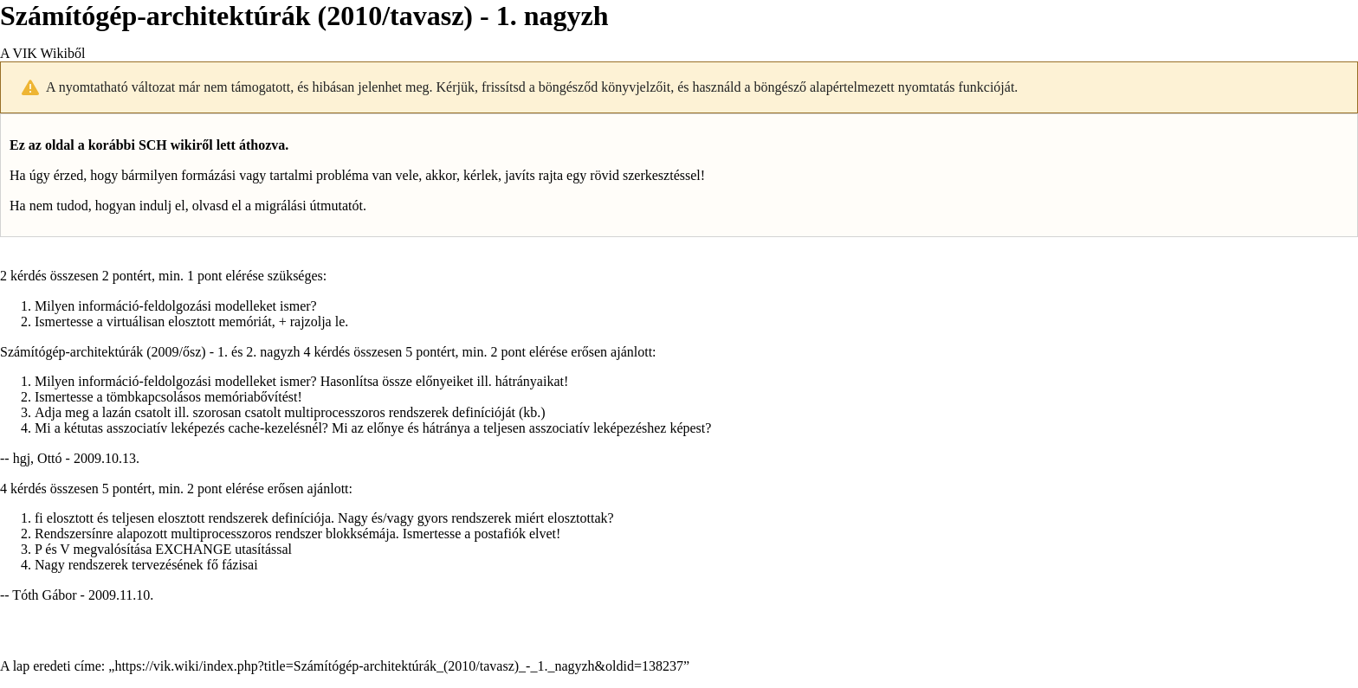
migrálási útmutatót (309, 205)
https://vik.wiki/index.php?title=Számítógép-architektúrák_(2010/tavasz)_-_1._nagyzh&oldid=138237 (398, 666)
